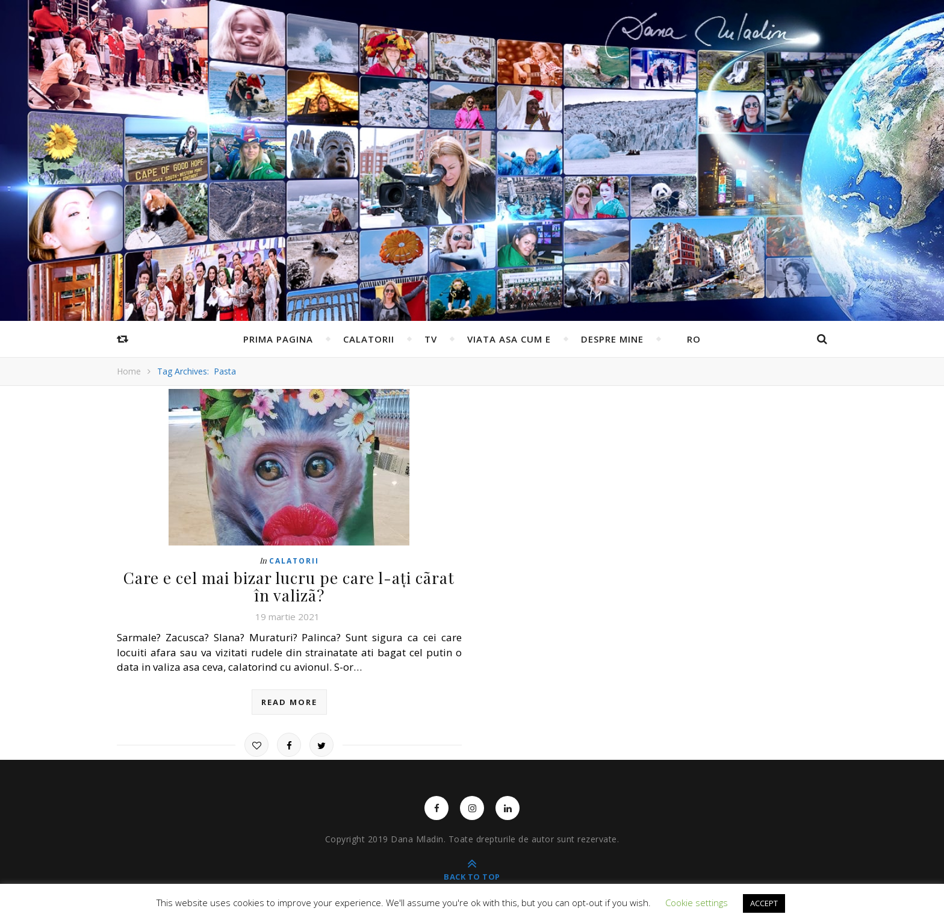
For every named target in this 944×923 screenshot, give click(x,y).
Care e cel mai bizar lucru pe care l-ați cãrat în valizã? (289, 586)
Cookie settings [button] (696, 903)
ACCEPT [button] (764, 903)
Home (129, 371)
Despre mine (612, 339)
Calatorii (368, 339)
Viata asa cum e (509, 339)
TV (430, 339)
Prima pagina (278, 339)
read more (289, 702)
